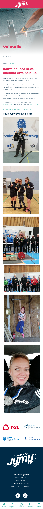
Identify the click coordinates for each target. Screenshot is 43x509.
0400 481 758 (7, 105)
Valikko (6, 57)
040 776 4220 (35, 105)
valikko (38, 505)
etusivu (4, 505)
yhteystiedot (30, 505)
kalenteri (21, 505)
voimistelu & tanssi (13, 505)
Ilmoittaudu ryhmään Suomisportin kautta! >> (18, 109)
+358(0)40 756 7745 (21, 483)
